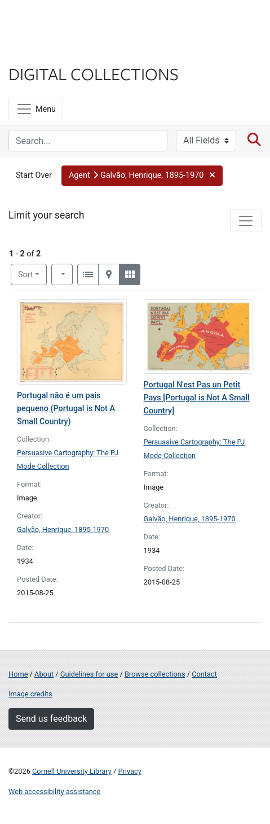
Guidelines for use (89, 674)
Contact (204, 674)
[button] (142, 175)
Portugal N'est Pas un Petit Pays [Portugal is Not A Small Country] (197, 398)
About (44, 674)
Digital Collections (93, 73)
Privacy (129, 771)
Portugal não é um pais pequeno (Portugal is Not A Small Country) (66, 408)
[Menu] (35, 109)
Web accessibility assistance (54, 791)
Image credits (30, 694)
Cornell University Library (72, 771)
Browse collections (155, 674)
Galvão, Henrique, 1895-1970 (63, 529)
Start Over (34, 175)
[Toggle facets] (246, 221)
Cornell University (64, 21)
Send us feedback (51, 718)
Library (42, 51)
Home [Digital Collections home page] (18, 674)
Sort (25, 275)
